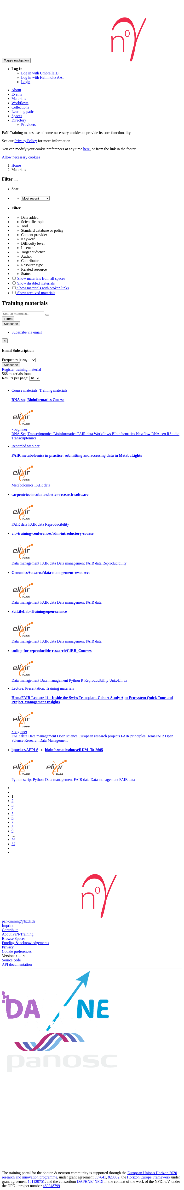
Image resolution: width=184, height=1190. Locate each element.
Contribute (10, 930)
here (86, 149)
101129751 (36, 1181)
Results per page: (15, 378)
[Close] (5, 340)
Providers (28, 124)
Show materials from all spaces (38, 278)
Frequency (10, 360)
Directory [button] (19, 120)
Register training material (21, 369)
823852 (114, 1177)
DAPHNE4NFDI (90, 1181)
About (16, 90)
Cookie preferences (17, 951)
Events (17, 94)
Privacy (8, 947)
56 (13, 840)
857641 (100, 1177)
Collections (20, 107)
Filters (8, 319)
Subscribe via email (27, 332)
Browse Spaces (13, 938)
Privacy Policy (25, 141)
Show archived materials (33, 293)
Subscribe (11, 324)
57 (13, 844)
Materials (19, 99)
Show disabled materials (33, 283)
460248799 (51, 1186)
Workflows (20, 103)
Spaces (17, 116)
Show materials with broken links (40, 288)
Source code (11, 960)
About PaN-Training (17, 934)
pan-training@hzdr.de (18, 921)
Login (25, 82)
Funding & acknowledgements (25, 943)
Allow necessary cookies (21, 157)
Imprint (7, 925)
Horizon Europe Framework (148, 1177)
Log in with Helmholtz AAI (42, 77)
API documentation (17, 964)
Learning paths (23, 111)
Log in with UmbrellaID (39, 73)
